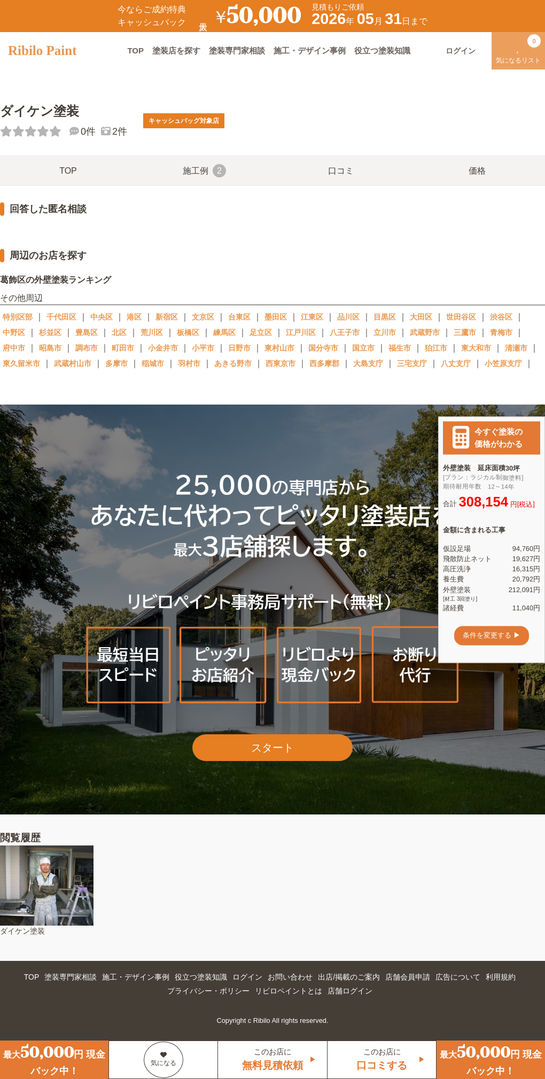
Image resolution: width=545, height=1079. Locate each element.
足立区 (261, 332)
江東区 (312, 317)
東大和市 (476, 348)
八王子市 (345, 332)
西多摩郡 (324, 363)
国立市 (363, 348)
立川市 (384, 332)
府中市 (14, 348)
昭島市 (50, 348)
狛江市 (436, 348)
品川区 (348, 317)
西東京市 (280, 363)
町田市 (123, 348)
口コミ (341, 170)
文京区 (203, 317)
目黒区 (384, 317)
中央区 (101, 317)
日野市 (239, 348)
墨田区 (275, 317)
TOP (135, 50)
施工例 (204, 170)
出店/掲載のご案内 (349, 977)
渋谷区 (501, 317)
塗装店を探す (176, 50)
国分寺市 (323, 348)
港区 (134, 317)
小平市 (203, 348)
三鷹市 (465, 332)
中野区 (14, 332)
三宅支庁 (412, 363)
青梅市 (501, 332)
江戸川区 (301, 332)
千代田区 (61, 317)
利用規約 (501, 977)
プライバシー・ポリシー (208, 991)
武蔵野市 (425, 332)
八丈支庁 (456, 363)
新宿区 (166, 317)
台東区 (239, 317)
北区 (119, 332)
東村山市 (279, 348)
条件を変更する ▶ (491, 636)
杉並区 (50, 332)
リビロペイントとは (288, 991)
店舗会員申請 (407, 977)
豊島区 (86, 332)
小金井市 (163, 348)
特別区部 (18, 317)
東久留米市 (21, 363)
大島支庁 (368, 363)
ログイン (247, 977)
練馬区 (224, 332)
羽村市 (189, 363)
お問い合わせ (290, 977)
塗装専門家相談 (237, 50)
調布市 (86, 348)
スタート (272, 748)
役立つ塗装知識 (382, 50)
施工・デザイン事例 (310, 50)
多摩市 (116, 363)
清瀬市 (516, 348)
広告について (457, 977)
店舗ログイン (350, 991)
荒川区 (152, 332)
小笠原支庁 (503, 363)
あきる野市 (233, 363)
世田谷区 (461, 317)
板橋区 (188, 332)
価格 (477, 170)
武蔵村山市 (72, 363)
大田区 (421, 317)
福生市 (399, 348)
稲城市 (153, 363)
